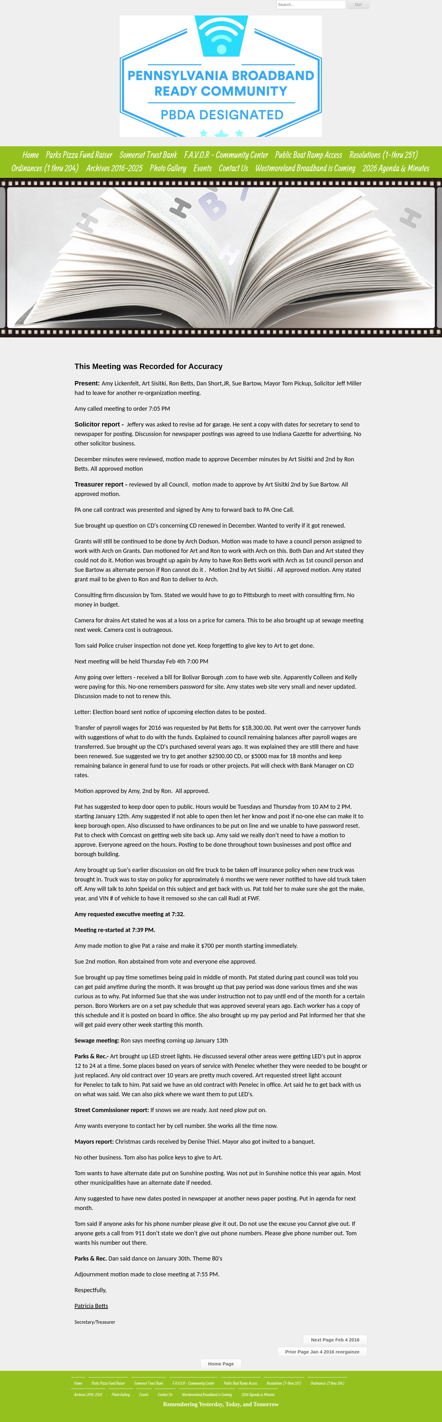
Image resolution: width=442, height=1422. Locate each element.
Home (30, 155)
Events (203, 168)
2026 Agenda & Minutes (396, 168)
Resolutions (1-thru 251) (384, 155)
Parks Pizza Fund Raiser (79, 155)
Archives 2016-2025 (115, 168)
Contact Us (233, 168)
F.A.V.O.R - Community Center (226, 155)
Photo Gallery (168, 168)
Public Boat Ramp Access (308, 155)
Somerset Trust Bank (148, 155)
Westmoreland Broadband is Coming (305, 168)
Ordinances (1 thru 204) (45, 168)
